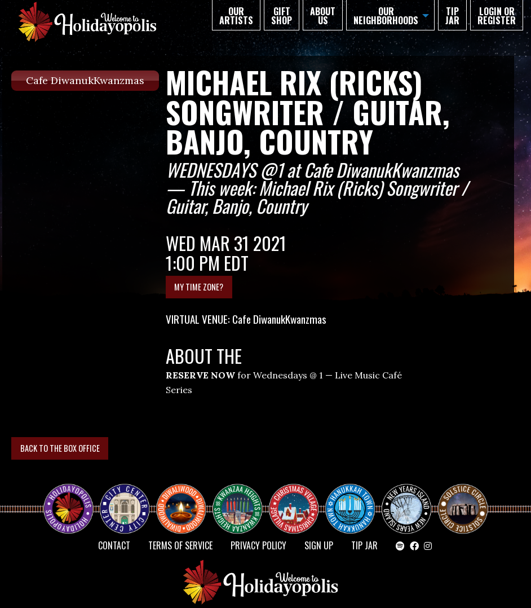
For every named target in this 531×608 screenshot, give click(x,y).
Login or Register (496, 16)
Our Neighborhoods (385, 16)
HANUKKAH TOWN (354, 499)
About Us (322, 16)
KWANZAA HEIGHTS (242, 499)
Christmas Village (298, 499)
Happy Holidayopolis (73, 499)
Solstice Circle (463, 499)
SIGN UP (318, 545)
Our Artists (236, 16)
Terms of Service (180, 545)
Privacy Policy (258, 545)
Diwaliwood (185, 494)
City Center (123, 499)
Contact (114, 545)
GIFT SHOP (281, 16)
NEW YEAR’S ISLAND (407, 503)
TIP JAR (452, 16)
